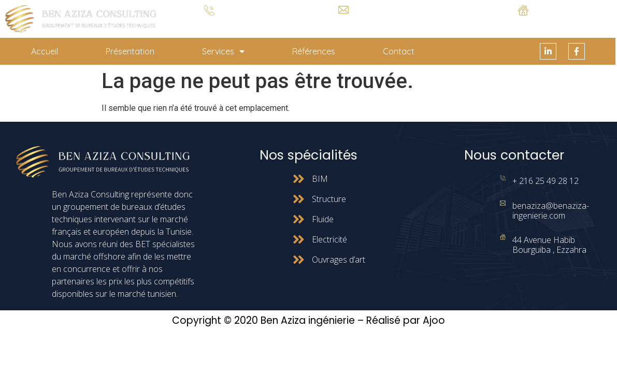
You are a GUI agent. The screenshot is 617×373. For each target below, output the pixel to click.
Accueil (44, 51)
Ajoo (434, 320)
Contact (398, 51)
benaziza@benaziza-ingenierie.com (550, 210)
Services (223, 51)
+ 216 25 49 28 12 (210, 24)
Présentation (130, 51)
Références (313, 51)
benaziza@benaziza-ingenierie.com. (343, 22)
